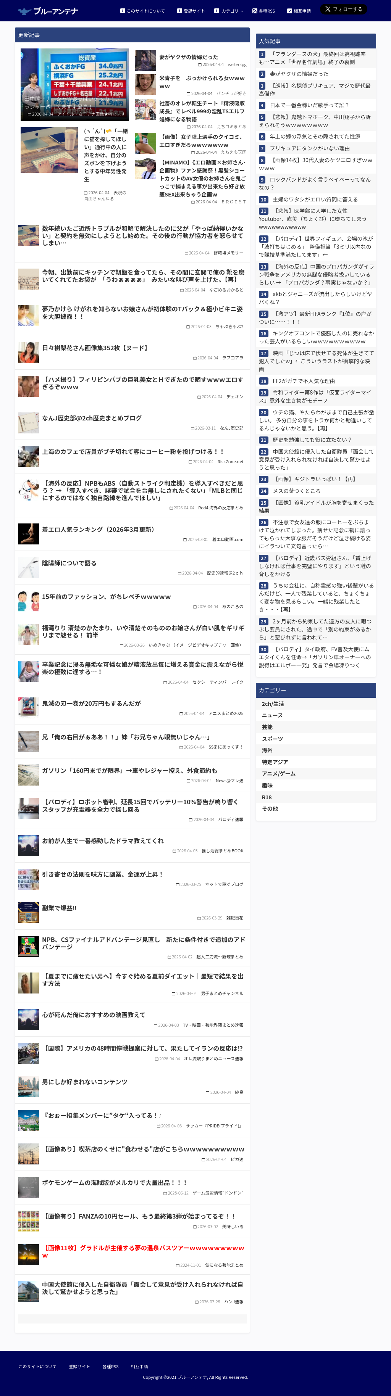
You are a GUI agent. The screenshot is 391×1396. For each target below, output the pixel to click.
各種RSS (263, 10)
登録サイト (191, 10)
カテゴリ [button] (227, 10)
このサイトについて (142, 10)
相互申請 (299, 10)
